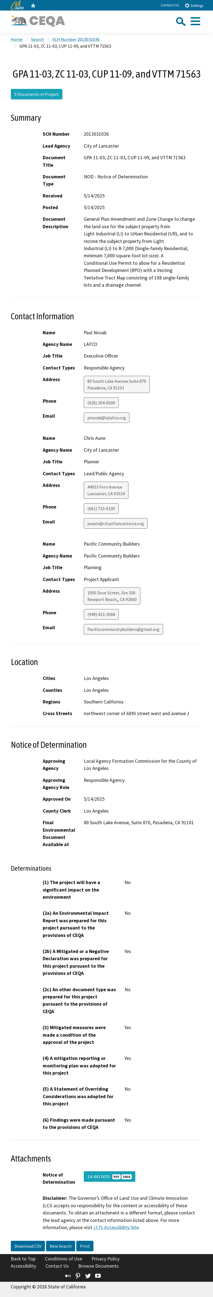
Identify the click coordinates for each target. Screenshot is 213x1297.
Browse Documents (98, 1266)
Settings (194, 5)
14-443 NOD (109, 1176)
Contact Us (170, 4)
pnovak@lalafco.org (106, 417)
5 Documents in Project (36, 94)
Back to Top (23, 1259)
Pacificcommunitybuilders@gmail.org (123, 629)
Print (85, 1246)
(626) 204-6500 (101, 402)
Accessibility (23, 1266)
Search (37, 39)
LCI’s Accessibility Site (116, 1227)
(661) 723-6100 (101, 508)
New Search (61, 1246)
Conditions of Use (63, 1259)
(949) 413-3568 (101, 614)
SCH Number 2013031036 (76, 39)
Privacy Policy (106, 1259)
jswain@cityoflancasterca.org (115, 523)
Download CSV (27, 1246)
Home (16, 39)
